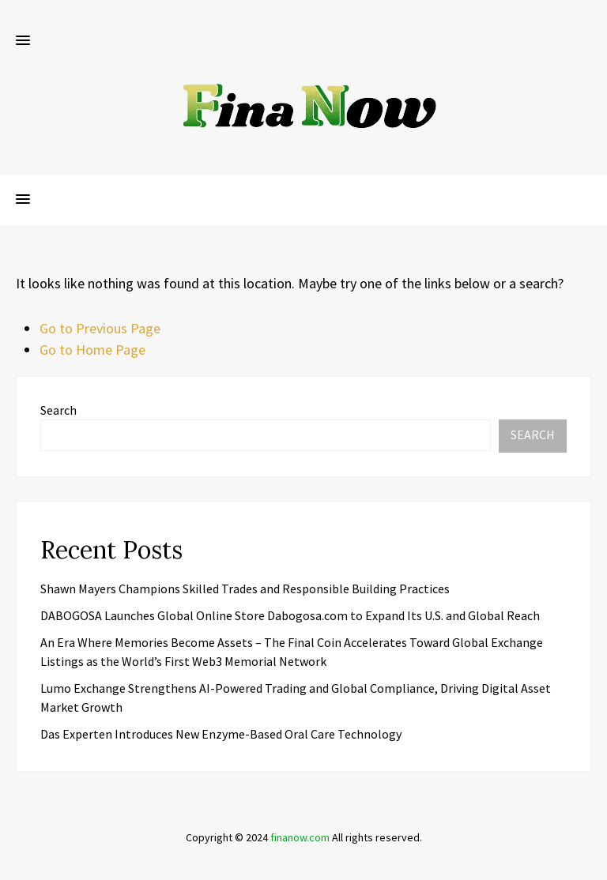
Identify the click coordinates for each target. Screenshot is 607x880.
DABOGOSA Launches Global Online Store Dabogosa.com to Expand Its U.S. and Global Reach (290, 615)
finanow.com (300, 837)
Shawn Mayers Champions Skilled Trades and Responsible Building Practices (245, 588)
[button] (23, 41)
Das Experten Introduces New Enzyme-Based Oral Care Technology (221, 734)
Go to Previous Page (100, 328)
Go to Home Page (92, 349)
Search (58, 410)
